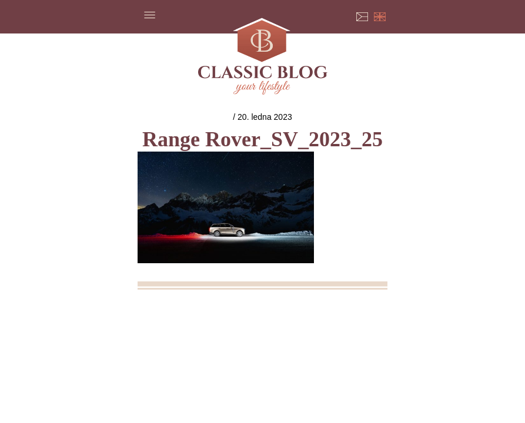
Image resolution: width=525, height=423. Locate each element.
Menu (149, 14)
